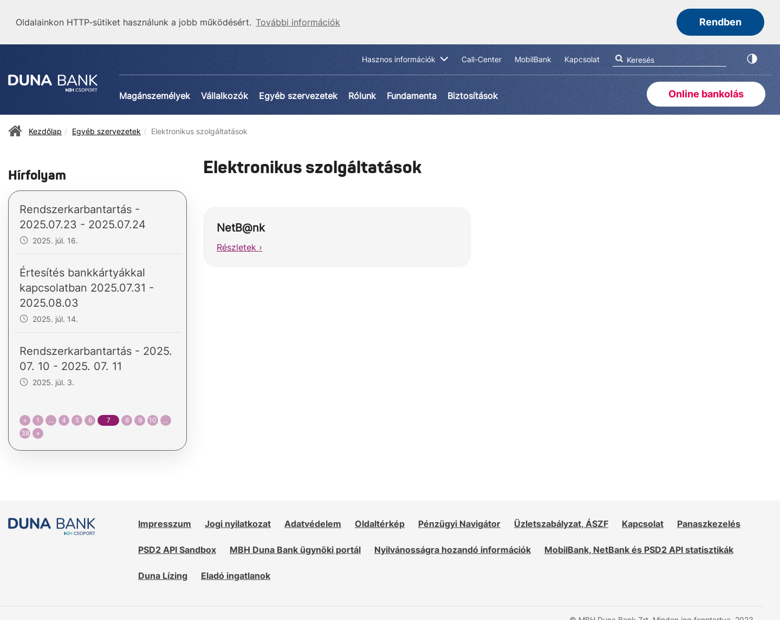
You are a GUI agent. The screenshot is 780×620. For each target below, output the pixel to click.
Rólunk (362, 94)
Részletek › (239, 246)
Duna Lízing (162, 574)
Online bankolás (706, 92)
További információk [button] (298, 22)
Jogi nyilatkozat (238, 522)
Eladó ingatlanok (235, 574)
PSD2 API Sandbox (177, 548)
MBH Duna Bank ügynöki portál (295, 548)
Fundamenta (412, 94)
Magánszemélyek (154, 94)
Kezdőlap (45, 130)
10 (153, 419)
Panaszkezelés (708, 522)
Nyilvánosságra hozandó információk (452, 548)
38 (25, 432)
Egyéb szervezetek (298, 94)
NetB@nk (241, 226)
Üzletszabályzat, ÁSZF (561, 522)
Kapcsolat (643, 522)
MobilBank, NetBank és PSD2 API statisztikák (638, 548)
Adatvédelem (312, 522)
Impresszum (164, 522)
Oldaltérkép (380, 522)
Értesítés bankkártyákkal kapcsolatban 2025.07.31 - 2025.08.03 (87, 286)
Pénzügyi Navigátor (459, 522)
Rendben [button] (720, 22)
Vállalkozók (224, 94)
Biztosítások (472, 94)
